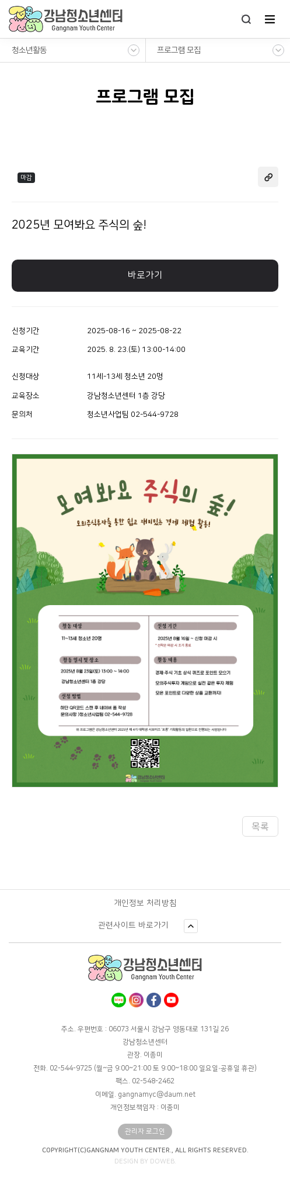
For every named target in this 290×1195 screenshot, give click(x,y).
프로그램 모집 (179, 50)
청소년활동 (29, 50)
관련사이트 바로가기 (133, 925)
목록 (260, 826)
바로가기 (145, 275)
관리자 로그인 (145, 1131)
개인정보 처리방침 (145, 903)
